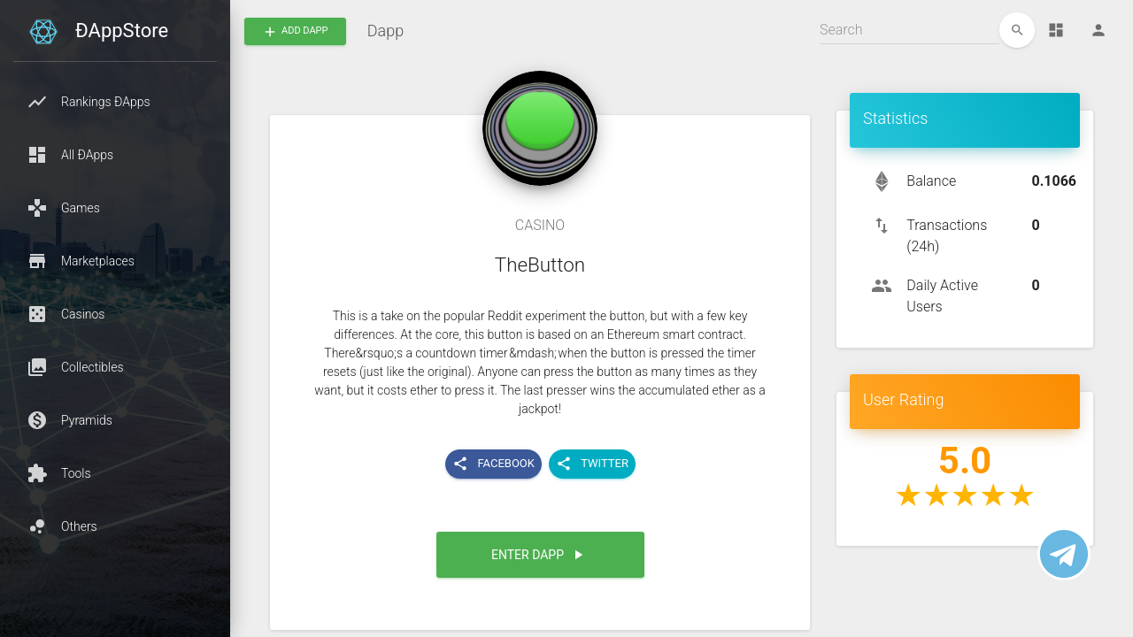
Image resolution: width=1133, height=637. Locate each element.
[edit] (1017, 30)
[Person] (1098, 30)
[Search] (909, 30)
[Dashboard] (1056, 30)
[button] (115, 102)
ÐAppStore (121, 30)
